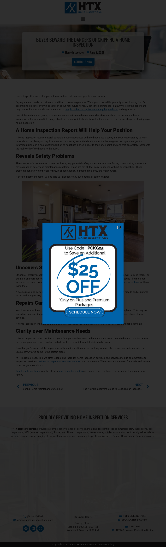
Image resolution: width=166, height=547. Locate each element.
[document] (83, 273)
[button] (119, 227)
